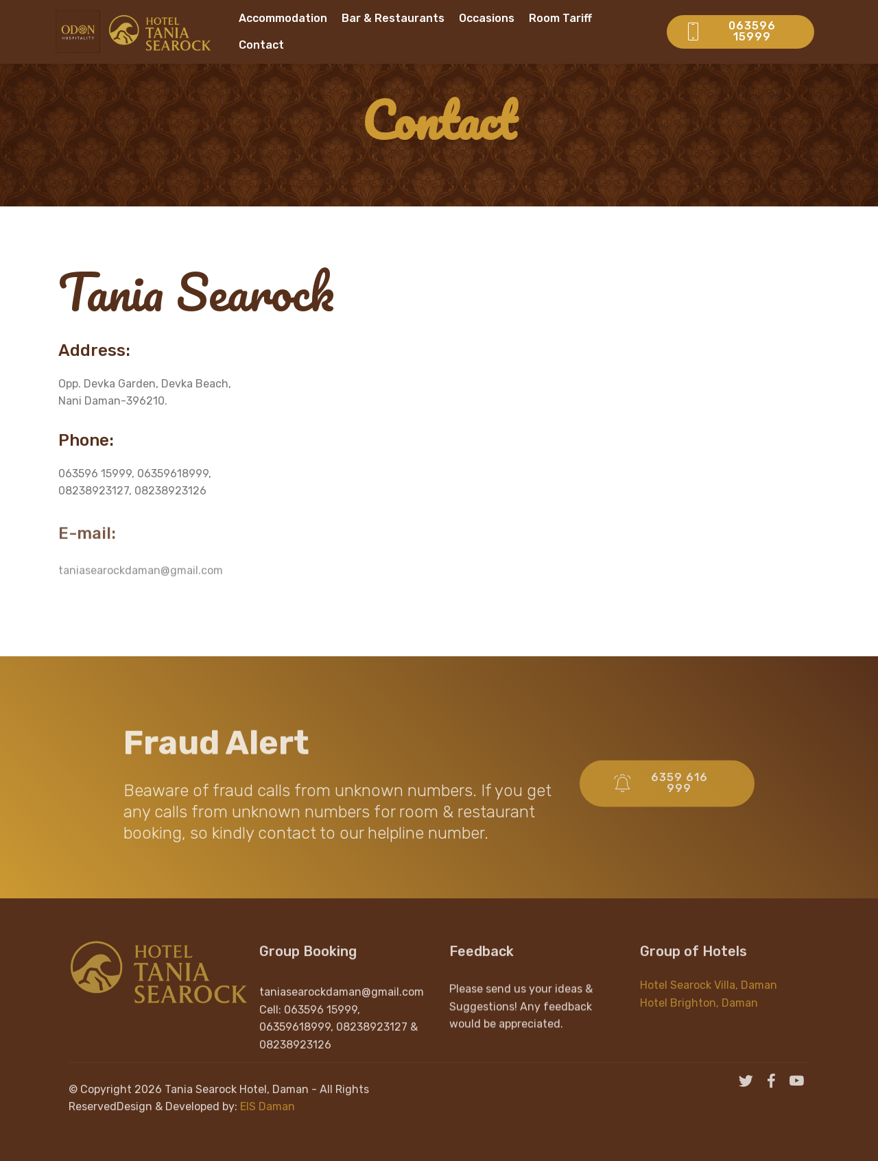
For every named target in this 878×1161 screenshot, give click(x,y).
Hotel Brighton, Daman (699, 1015)
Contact (261, 44)
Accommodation (283, 18)
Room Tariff (560, 18)
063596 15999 (730, 31)
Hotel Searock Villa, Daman (708, 998)
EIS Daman (267, 1119)
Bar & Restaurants (393, 18)
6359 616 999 (661, 800)
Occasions (486, 18)
